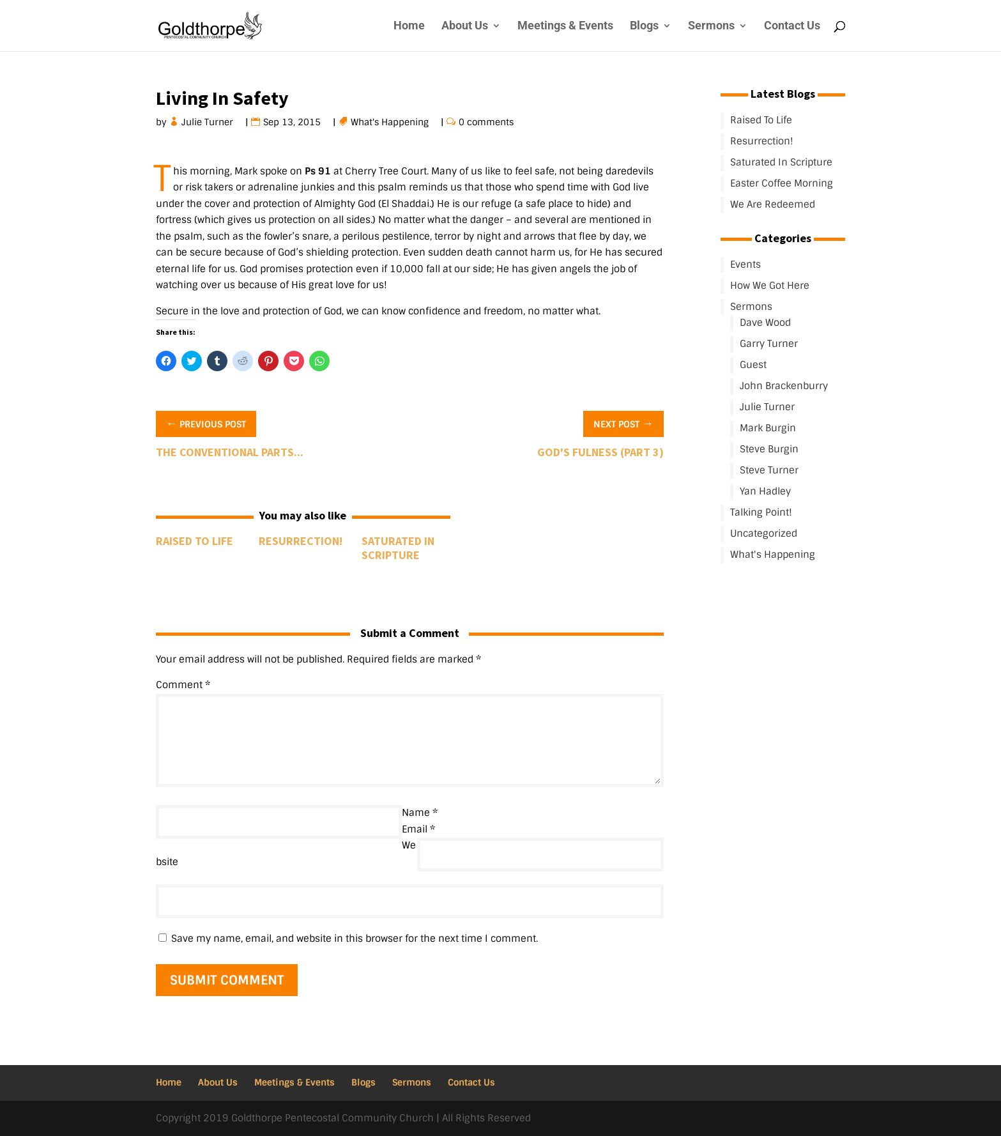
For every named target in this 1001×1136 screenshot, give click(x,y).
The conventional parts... (229, 452)
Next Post (623, 423)
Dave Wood (765, 322)
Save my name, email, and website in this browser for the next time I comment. (354, 938)
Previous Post (206, 423)
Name (420, 812)
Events (745, 264)
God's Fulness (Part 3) (600, 452)
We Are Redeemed (772, 204)
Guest (753, 364)
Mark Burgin (768, 428)
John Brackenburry (784, 386)
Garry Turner (769, 343)
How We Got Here (769, 285)
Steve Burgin (769, 449)
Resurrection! (300, 540)
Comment (183, 685)
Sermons (711, 26)
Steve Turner (769, 470)
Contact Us (792, 26)
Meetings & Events (565, 26)
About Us (464, 26)
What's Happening (390, 122)
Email (418, 829)
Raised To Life (194, 540)
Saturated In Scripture (398, 547)
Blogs (644, 26)
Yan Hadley (765, 491)
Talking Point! (761, 512)
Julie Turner (207, 122)
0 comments (486, 122)
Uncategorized (763, 533)
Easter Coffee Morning (781, 183)
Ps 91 (318, 171)
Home (409, 26)
